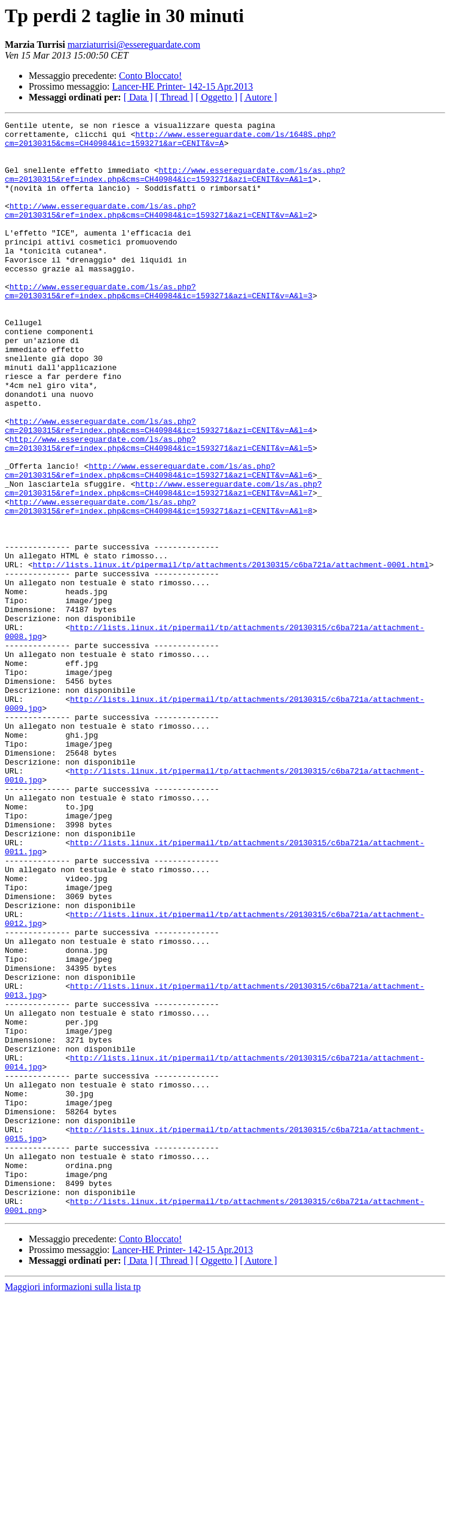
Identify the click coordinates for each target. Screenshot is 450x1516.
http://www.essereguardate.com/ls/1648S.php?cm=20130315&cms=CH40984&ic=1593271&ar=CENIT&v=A (170, 143)
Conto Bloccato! (150, 76)
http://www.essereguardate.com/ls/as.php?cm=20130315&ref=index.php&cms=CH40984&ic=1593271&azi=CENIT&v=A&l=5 (159, 508)
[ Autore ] (258, 97)
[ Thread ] (174, 97)
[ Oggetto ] (216, 97)
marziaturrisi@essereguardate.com (134, 44)
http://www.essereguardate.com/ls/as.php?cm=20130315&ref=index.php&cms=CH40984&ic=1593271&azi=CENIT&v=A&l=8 (159, 584)
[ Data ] (138, 97)
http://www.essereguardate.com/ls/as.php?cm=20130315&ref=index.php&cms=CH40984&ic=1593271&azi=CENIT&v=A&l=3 (159, 326)
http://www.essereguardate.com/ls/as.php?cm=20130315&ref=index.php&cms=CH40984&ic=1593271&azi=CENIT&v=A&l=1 (175, 186)
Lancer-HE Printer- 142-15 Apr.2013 (182, 86)
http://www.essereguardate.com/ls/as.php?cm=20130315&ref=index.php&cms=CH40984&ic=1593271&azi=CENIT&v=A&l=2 (159, 229)
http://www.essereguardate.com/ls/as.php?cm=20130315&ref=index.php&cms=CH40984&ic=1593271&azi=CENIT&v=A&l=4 (159, 487)
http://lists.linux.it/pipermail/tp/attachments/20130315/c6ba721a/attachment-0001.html (231, 654)
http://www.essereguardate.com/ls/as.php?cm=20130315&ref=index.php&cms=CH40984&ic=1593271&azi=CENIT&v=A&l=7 (163, 562)
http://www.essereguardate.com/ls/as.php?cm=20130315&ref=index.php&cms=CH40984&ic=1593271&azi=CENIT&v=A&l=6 (159, 541)
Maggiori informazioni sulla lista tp (73, 1505)
